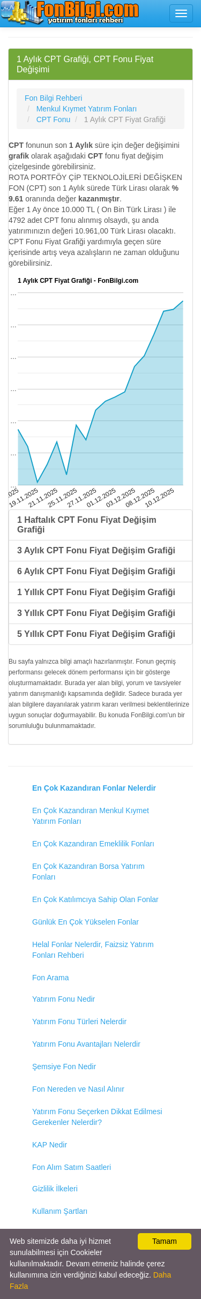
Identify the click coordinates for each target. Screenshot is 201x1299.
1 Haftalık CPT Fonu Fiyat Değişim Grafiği (87, 524)
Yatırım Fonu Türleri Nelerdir (79, 1021)
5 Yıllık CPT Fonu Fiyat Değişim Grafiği (96, 634)
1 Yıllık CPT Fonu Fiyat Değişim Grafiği (96, 592)
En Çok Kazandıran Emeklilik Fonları (93, 843)
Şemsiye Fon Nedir (64, 1066)
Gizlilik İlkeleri (55, 1188)
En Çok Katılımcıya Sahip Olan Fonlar (95, 899)
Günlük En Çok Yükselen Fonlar (85, 922)
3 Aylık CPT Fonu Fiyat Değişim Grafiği (96, 550)
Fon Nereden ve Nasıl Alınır (78, 1089)
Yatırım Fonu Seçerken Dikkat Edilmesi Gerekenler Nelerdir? (97, 1117)
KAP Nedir (49, 1144)
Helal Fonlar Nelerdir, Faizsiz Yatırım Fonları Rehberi (93, 949)
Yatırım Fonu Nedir (63, 999)
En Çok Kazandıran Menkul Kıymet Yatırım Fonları (90, 815)
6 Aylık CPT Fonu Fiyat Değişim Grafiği (96, 571)
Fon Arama (50, 977)
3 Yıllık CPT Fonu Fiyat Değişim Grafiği (96, 613)
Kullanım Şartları (59, 1211)
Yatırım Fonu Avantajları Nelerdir (86, 1044)
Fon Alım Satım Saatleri (71, 1167)
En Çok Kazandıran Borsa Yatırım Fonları (88, 871)
